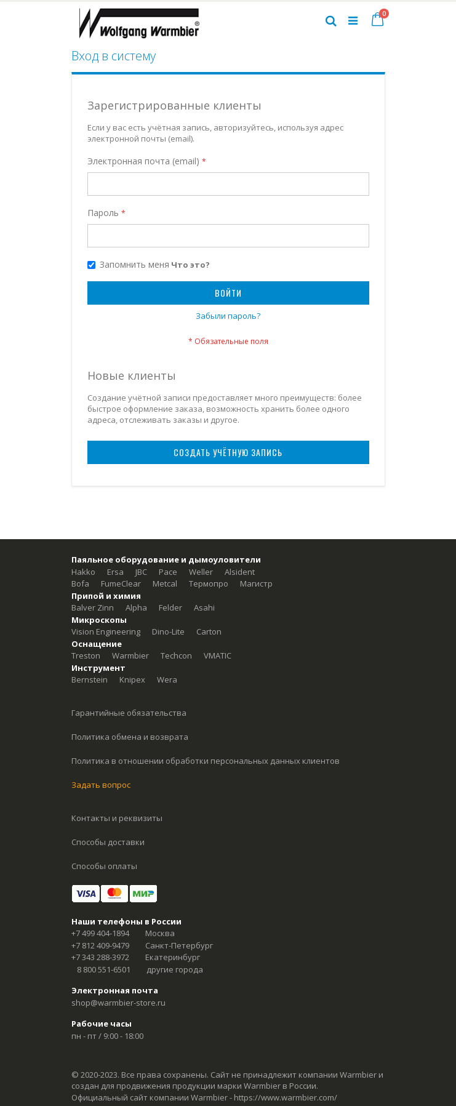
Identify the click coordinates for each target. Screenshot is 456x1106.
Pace (168, 571)
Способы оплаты (104, 866)
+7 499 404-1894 (100, 933)
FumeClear (121, 583)
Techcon (176, 655)
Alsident (240, 571)
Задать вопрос (100, 784)
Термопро (208, 583)
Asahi (204, 607)
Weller (201, 571)
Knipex (132, 679)
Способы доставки (108, 842)
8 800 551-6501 (103, 969)
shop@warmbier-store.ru (118, 1002)
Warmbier (130, 655)
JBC (141, 571)
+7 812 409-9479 (100, 945)
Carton (209, 631)
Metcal (165, 583)
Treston (85, 655)
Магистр (256, 583)
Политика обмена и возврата (129, 736)
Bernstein (89, 679)
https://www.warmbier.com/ (285, 1097)
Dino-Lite (168, 631)
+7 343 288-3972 (100, 957)
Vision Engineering (105, 631)
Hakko (83, 571)
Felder (170, 607)
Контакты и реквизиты (116, 817)
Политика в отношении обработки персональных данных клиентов (205, 760)
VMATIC (217, 655)
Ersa (115, 571)
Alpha (136, 607)
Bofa (80, 583)
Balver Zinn (92, 607)
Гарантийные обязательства (128, 712)
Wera (167, 679)
